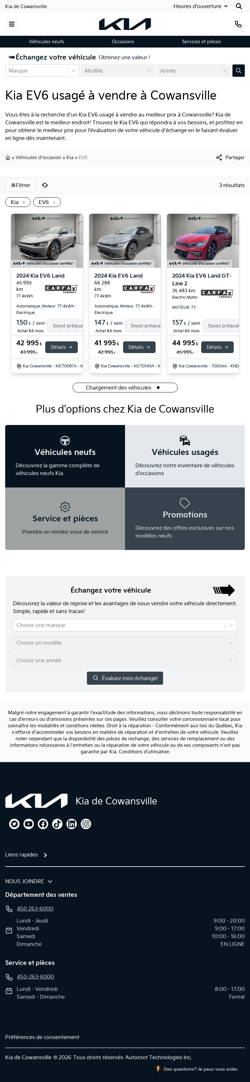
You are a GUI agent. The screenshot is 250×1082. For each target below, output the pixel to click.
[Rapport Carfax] (61, 289)
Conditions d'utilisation (144, 751)
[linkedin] (71, 824)
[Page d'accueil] (36, 800)
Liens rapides (21, 854)
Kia (70, 157)
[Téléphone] (238, 24)
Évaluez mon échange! (125, 678)
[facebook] (43, 824)
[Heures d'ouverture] (200, 6)
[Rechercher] (239, 6)
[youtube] (28, 824)
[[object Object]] (230, 157)
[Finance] (74, 326)
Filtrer (20, 185)
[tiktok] (57, 824)
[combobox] (9, 71)
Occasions (123, 41)
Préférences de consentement (42, 1037)
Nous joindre (24, 881)
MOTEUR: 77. (184, 307)
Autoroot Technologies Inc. (158, 1057)
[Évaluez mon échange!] (238, 70)
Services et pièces (201, 41)
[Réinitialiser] (45, 185)
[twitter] (14, 824)
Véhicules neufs (46, 41)
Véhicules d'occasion (38, 157)
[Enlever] (22, 202)
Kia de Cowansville (26, 6)
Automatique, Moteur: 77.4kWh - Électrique (46, 309)
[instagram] (86, 824)
